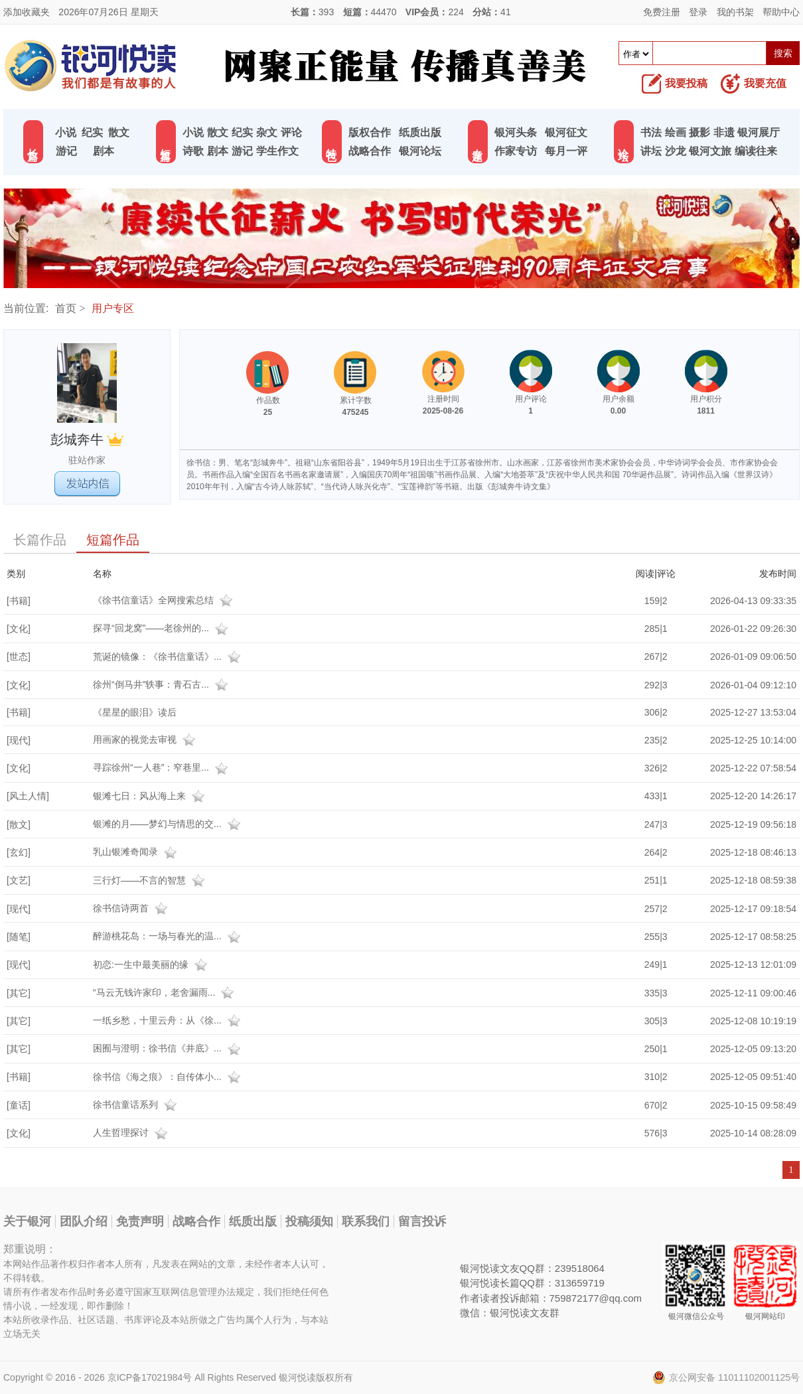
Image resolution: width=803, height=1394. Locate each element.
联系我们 (366, 1221)
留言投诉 (422, 1221)
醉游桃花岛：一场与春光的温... (168, 936)
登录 (698, 12)
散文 (118, 132)
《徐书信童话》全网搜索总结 (164, 600)
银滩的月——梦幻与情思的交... (168, 823)
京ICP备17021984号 (150, 1377)
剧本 (103, 151)
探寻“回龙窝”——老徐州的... (162, 628)
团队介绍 (84, 1221)
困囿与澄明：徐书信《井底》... (168, 1048)
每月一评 (566, 151)
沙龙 (675, 151)
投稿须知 (309, 1221)
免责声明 (140, 1221)
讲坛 (651, 151)
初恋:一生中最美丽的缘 (152, 964)
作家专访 (515, 151)
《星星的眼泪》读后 (135, 712)
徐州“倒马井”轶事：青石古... (162, 684)
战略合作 (369, 151)
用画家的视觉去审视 (146, 739)
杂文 (266, 132)
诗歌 (193, 151)
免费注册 (661, 12)
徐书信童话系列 (137, 1104)
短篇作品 (112, 539)
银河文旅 (710, 151)
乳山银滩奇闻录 (137, 851)
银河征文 (566, 132)
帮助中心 (781, 12)
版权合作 (369, 132)
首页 (65, 308)
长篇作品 (39, 539)
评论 (291, 132)
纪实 (92, 132)
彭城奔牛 (87, 439)
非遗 (724, 132)
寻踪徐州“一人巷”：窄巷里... (162, 767)
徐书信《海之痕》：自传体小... (168, 1076)
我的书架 (735, 12)
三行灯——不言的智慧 (150, 880)
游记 (66, 151)
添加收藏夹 (26, 12)
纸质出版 (420, 132)
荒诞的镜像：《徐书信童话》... (168, 656)
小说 (65, 132)
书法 (651, 132)
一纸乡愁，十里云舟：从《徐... (168, 1020)
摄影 (699, 132)
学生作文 (277, 151)
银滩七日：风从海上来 (150, 796)
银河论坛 (420, 151)
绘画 (675, 132)
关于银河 (27, 1221)
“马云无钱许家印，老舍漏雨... (165, 992)
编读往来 (756, 151)
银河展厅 (758, 132)
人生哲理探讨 (132, 1132)
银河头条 (515, 132)
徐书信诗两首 (132, 908)
